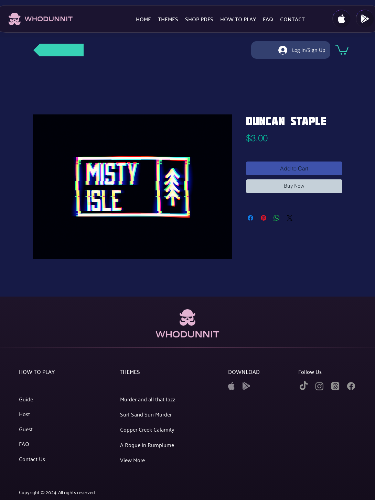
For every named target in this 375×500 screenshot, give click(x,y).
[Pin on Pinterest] (263, 218)
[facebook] (351, 386)
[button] (342, 49)
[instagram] (319, 386)
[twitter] (335, 386)
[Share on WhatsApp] (276, 218)
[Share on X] (290, 218)
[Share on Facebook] (250, 218)
